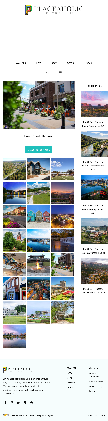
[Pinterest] (25, 403)
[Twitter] (18, 403)
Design (71, 63)
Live (38, 63)
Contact (93, 391)
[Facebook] (5, 403)
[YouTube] (31, 403)
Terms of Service (97, 381)
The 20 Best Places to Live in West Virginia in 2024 (93, 166)
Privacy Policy (95, 386)
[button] (47, 72)
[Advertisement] (54, 39)
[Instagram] (12, 403)
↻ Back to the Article (38, 149)
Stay (53, 63)
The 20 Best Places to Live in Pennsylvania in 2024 (93, 209)
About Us (93, 368)
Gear (89, 63)
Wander (21, 63)
